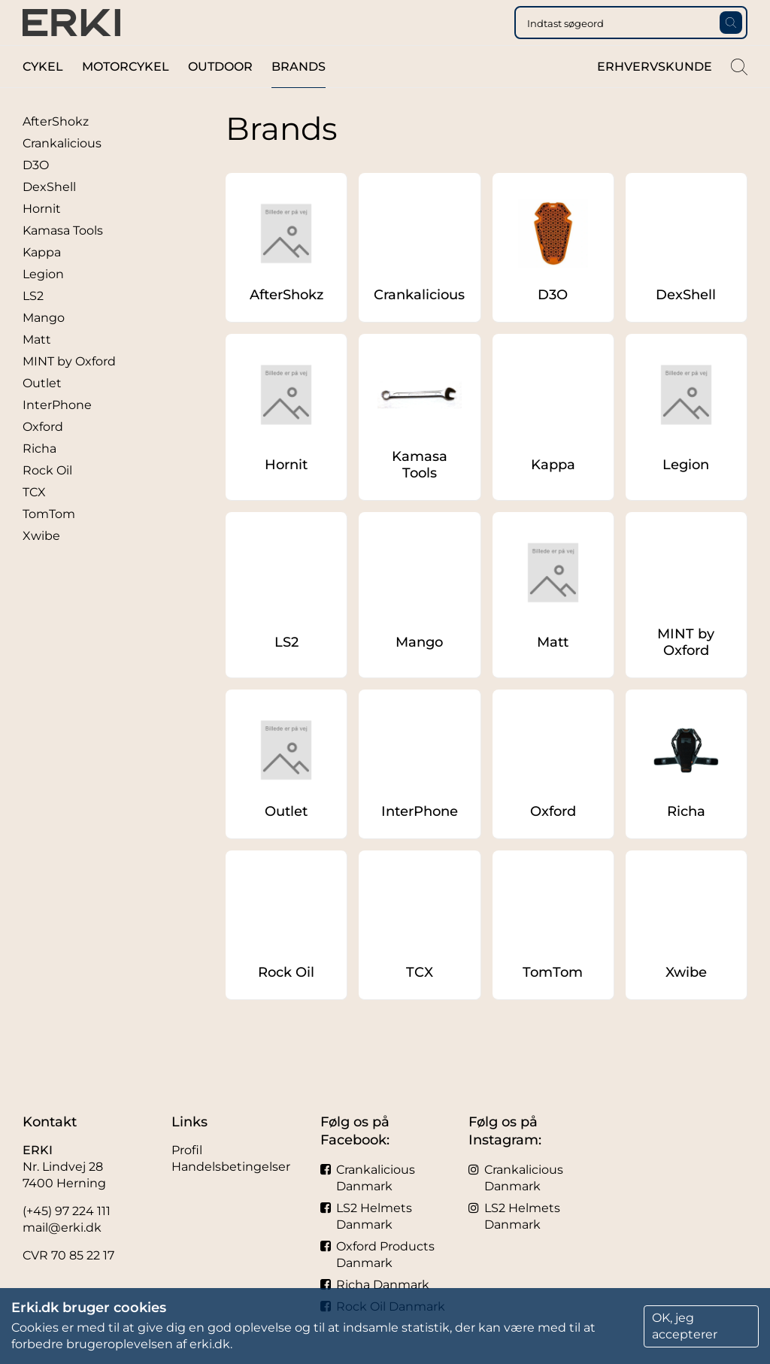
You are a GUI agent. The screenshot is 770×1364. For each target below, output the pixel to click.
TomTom (49, 544)
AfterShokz (56, 151)
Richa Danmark (374, 1285)
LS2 (33, 326)
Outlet (42, 413)
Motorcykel (125, 96)
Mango (44, 348)
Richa (39, 478)
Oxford (43, 457)
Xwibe (41, 566)
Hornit (42, 239)
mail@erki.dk (62, 1227)
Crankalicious (62, 173)
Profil (186, 1150)
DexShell (49, 217)
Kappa (42, 282)
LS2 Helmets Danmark (366, 1216)
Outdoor (220, 96)
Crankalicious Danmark (367, 1177)
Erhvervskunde (654, 96)
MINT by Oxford (69, 391)
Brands (298, 96)
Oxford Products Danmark (377, 1254)
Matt (37, 369)
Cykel (43, 96)
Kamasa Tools (63, 260)
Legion (43, 304)
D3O (36, 195)
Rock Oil (47, 500)
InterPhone (57, 435)
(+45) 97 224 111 (67, 1211)
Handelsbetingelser (230, 1166)
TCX (34, 522)
